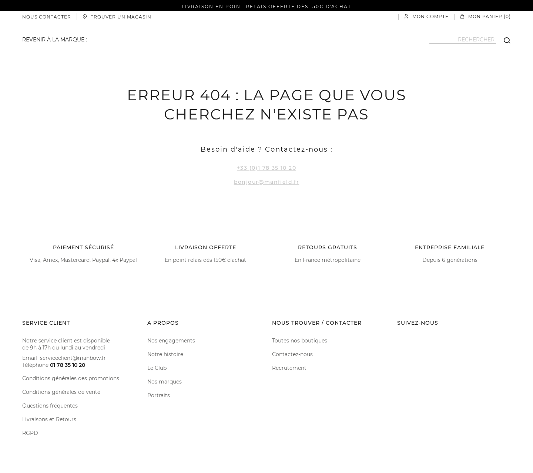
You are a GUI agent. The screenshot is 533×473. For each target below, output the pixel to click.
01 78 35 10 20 (67, 365)
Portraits (158, 395)
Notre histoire (165, 354)
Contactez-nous (292, 354)
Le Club (157, 368)
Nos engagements (171, 340)
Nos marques (164, 381)
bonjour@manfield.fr (266, 182)
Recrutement (289, 368)
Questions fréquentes (50, 405)
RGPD (30, 433)
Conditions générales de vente (61, 392)
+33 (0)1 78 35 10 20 (266, 168)
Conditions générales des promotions (70, 378)
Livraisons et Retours (49, 419)
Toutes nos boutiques (299, 340)
